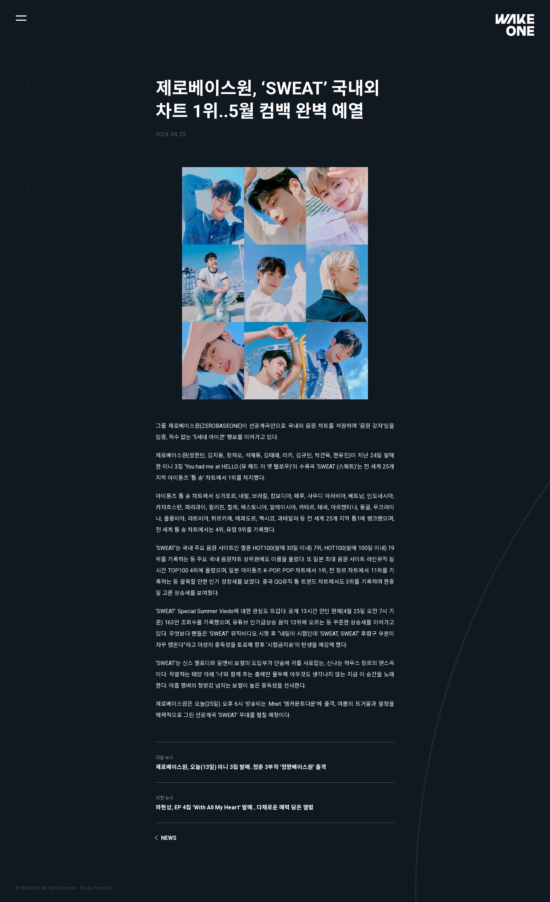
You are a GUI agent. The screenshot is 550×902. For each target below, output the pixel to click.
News (168, 838)
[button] (21, 18)
